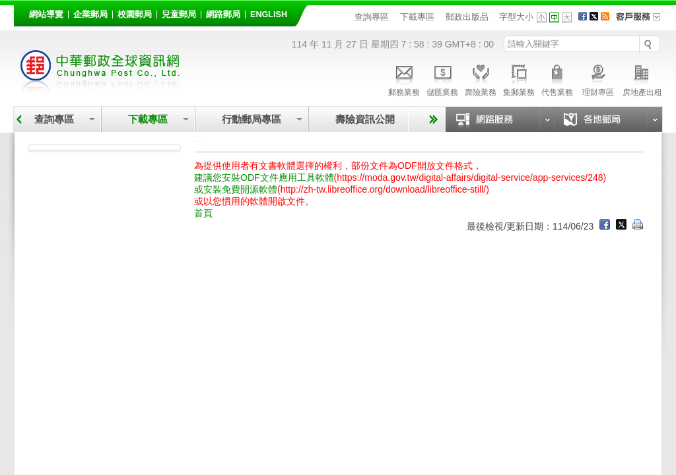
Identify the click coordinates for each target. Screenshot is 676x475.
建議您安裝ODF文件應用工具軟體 (264, 177)
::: (21, 12)
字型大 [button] (567, 17)
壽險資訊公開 (365, 119)
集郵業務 (519, 78)
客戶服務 (642, 21)
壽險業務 (480, 78)
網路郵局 (223, 14)
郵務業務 (404, 78)
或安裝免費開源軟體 (235, 189)
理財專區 (598, 78)
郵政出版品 (467, 17)
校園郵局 (135, 14)
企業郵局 (90, 14)
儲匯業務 (442, 78)
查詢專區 (372, 17)
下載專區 (417, 17)
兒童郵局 (179, 14)
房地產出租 (642, 78)
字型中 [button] (554, 17)
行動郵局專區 (251, 119)
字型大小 (516, 17)
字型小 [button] (542, 17)
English (268, 14)
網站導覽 (46, 14)
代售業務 (557, 78)
